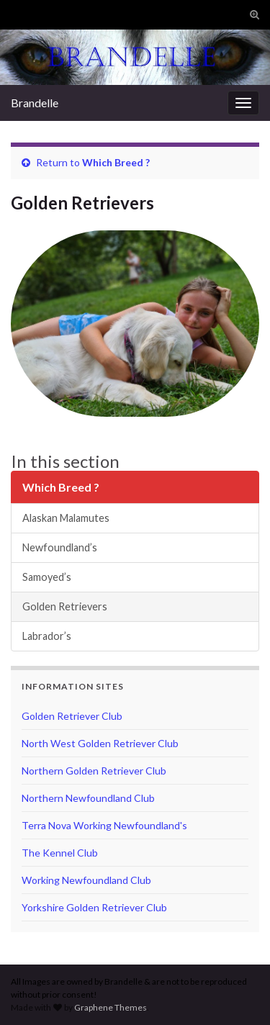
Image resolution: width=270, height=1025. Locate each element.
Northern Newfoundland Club (88, 798)
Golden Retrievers (64, 606)
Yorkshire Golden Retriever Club (94, 907)
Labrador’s (46, 636)
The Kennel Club (60, 852)
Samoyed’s (46, 577)
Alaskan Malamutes (65, 518)
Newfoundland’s (59, 547)
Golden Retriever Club (72, 716)
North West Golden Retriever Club (100, 743)
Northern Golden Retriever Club (94, 770)
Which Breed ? (116, 162)
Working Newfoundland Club (86, 880)
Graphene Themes (110, 1007)
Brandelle (34, 102)
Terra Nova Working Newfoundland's (104, 825)
